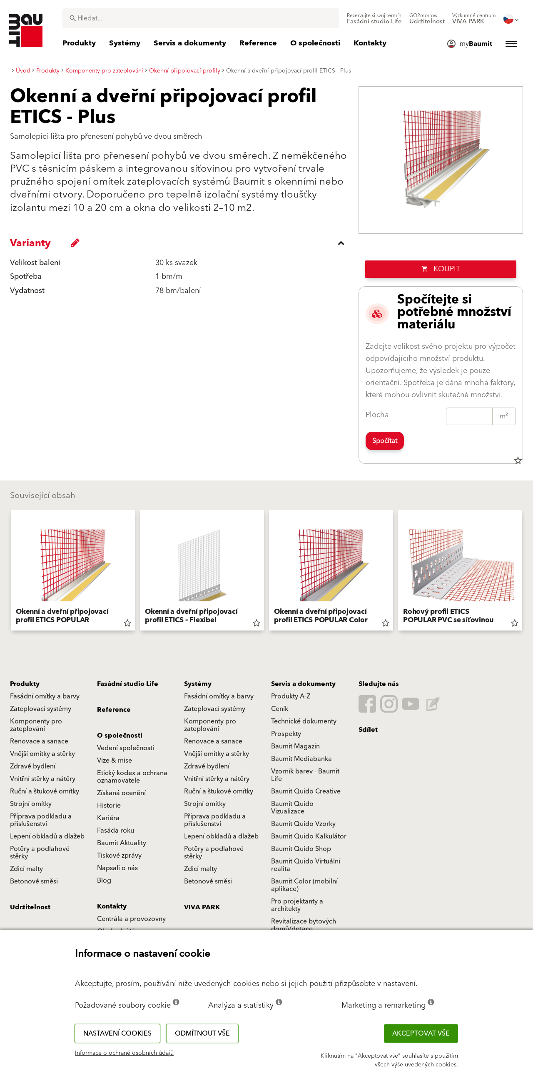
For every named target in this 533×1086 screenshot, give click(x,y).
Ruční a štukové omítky (44, 791)
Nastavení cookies (117, 1033)
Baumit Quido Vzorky (303, 824)
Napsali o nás (117, 868)
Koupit (440, 269)
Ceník (279, 709)
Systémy (198, 684)
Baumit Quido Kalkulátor (308, 836)
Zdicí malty (26, 869)
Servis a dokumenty (303, 684)
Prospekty (286, 734)
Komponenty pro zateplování (36, 725)
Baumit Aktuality (121, 843)
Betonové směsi (34, 881)
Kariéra (108, 818)
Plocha (377, 414)
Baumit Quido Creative (306, 791)
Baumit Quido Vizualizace (292, 807)
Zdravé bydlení (32, 766)
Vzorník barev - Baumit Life (305, 775)
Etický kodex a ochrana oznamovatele (132, 776)
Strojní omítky (31, 804)
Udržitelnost (30, 907)
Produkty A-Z (290, 696)
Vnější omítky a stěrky (42, 754)
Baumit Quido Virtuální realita (305, 865)
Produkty (25, 684)
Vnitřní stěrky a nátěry (42, 779)
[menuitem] (374, 18)
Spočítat (384, 441)
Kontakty (112, 906)
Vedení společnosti (125, 748)
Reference (114, 710)
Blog (104, 880)
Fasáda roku (115, 830)
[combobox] (200, 18)
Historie (109, 805)
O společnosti (119, 735)
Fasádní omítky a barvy (45, 696)
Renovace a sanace (39, 741)
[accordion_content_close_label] (181, 243)
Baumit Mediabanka (301, 759)
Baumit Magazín (295, 746)
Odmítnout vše (202, 1033)
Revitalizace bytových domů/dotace (303, 925)
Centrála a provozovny (131, 919)
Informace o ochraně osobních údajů (124, 1053)
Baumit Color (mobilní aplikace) (304, 885)
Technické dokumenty (303, 721)
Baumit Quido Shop (301, 849)
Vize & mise (114, 760)
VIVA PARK (202, 907)
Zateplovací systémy (40, 709)
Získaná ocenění (121, 793)
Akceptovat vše (421, 1033)
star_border (518, 460)
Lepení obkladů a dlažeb (47, 836)
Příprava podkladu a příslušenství (41, 820)
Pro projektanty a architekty (297, 905)
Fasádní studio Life (127, 684)
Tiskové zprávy (119, 855)
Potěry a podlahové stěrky (40, 852)
